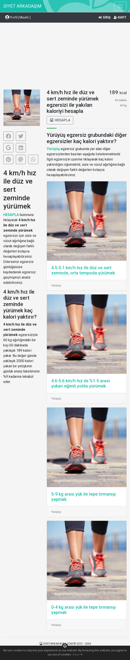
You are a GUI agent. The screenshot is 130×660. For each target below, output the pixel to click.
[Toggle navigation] (120, 6)
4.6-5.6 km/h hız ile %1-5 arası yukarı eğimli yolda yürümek (80, 383)
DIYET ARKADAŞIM (22, 6)
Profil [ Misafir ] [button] (18, 17)
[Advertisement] (65, 56)
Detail (77, 654)
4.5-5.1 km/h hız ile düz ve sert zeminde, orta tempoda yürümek (83, 270)
